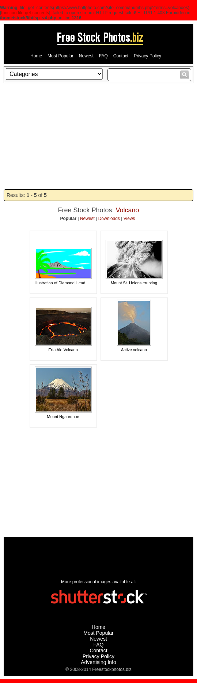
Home (36, 55)
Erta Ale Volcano (63, 350)
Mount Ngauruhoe (63, 416)
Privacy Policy (147, 55)
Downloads (109, 218)
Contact (120, 55)
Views (129, 218)
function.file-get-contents (25, 12)
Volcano (127, 210)
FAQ (103, 55)
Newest (86, 55)
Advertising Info (98, 662)
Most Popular (60, 55)
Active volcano (134, 350)
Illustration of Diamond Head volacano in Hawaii (77, 283)
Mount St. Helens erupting (134, 283)
